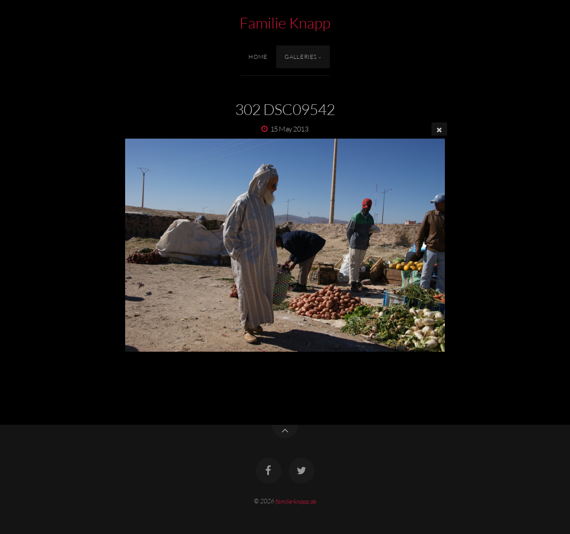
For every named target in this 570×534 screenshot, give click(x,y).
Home (258, 56)
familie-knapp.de (296, 501)
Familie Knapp (285, 22)
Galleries (301, 56)
